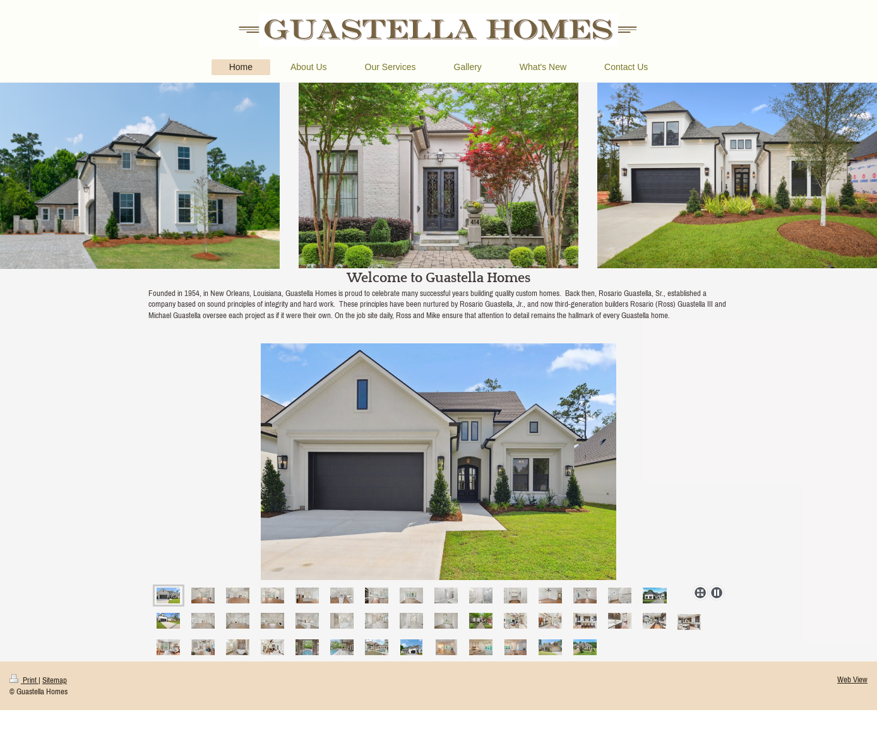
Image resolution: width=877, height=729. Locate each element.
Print (24, 680)
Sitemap (54, 680)
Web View (852, 679)
